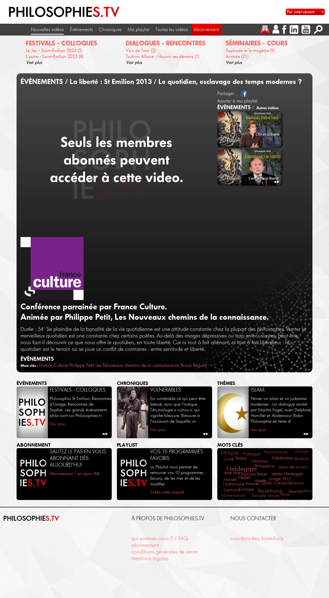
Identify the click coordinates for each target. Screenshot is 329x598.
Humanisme (234, 484)
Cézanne (259, 461)
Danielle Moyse (265, 495)
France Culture (53, 365)
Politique (252, 454)
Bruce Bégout (193, 365)
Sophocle (231, 490)
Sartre (266, 483)
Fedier (241, 458)
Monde (230, 479)
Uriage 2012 (279, 479)
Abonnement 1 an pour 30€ (75, 473)
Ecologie (246, 489)
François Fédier (254, 474)
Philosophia (264, 465)
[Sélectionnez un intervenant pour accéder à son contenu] (305, 11)
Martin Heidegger (287, 473)
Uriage (301, 451)
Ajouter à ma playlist (237, 101)
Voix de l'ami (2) (140, 50)
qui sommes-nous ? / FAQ (160, 538)
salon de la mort (293, 466)
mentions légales (150, 558)
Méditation (283, 458)
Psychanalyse (276, 451)
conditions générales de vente (165, 552)
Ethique (229, 452)
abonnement (145, 545)
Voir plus (34, 62)
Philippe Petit (81, 365)
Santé (228, 459)
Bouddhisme (270, 491)
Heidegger (242, 468)
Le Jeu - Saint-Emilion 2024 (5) (54, 50)
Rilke (308, 490)
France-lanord (233, 495)
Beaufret (296, 491)
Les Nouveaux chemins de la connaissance (137, 365)
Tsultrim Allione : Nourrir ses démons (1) (162, 56)
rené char (232, 472)
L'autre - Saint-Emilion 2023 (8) (54, 56)
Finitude (253, 483)
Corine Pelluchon (289, 483)
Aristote (301, 458)
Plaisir (285, 494)
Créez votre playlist (167, 492)
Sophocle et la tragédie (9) (250, 50)
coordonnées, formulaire (257, 538)
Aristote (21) (237, 56)
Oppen (244, 477)
